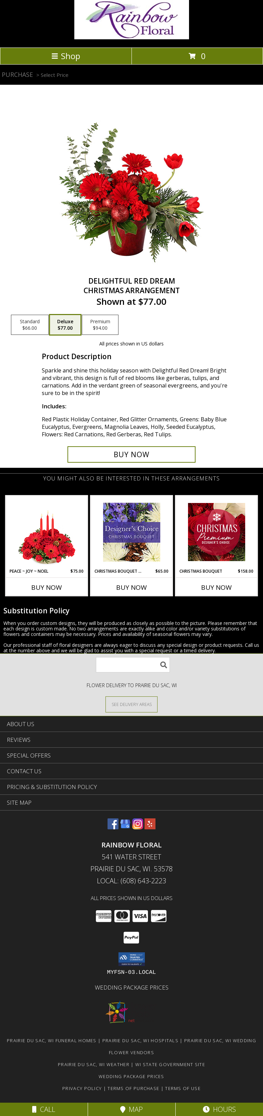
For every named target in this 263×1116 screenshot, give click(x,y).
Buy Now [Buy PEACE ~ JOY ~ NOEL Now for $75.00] (46, 587)
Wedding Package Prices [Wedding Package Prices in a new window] (131, 987)
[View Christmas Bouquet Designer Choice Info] (131, 532)
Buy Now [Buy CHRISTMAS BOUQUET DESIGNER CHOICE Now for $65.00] (131, 587)
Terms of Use (183, 1088)
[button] (131, 959)
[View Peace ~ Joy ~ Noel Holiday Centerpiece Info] (46, 532)
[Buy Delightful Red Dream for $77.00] (131, 454)
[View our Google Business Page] (125, 827)
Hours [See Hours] (219, 1109)
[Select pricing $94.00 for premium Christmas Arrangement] (100, 325)
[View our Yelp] (150, 827)
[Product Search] (133, 664)
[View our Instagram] (137, 827)
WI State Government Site (170, 1064)
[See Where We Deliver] (131, 704)
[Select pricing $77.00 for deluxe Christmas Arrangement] (65, 325)
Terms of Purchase (133, 1088)
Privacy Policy (82, 1088)
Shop (65, 56)
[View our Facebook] (113, 827)
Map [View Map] (131, 1109)
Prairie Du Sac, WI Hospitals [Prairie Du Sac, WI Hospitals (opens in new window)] (140, 1040)
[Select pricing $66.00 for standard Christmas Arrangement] (29, 325)
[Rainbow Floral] (131, 37)
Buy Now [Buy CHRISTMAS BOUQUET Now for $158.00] (216, 587)
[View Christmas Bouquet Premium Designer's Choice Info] (216, 532)
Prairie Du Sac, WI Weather (93, 1064)
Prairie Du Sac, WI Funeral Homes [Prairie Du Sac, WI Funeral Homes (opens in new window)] (52, 1040)
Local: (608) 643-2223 (131, 880)
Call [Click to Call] (43, 1109)
